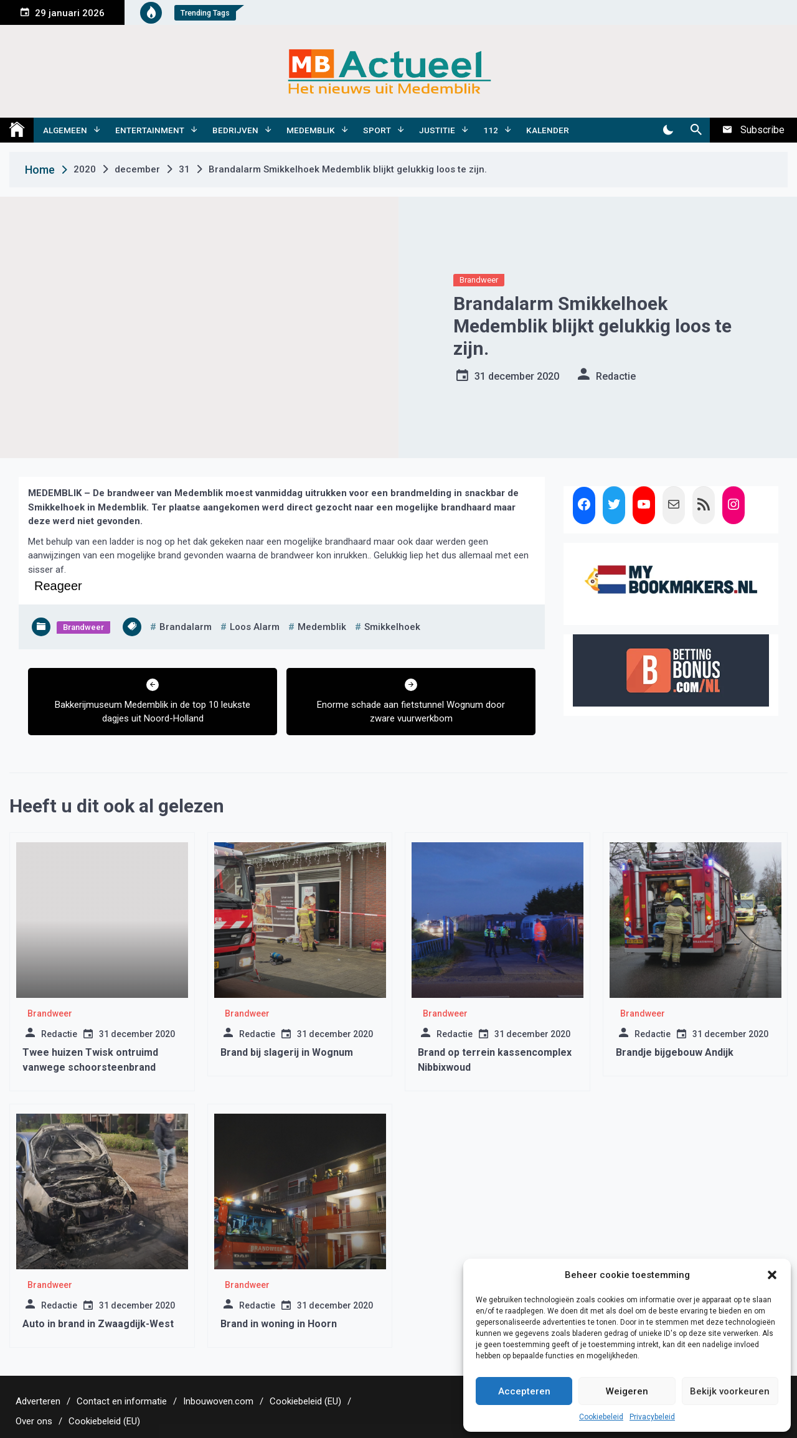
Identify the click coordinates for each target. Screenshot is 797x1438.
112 (490, 130)
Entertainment (149, 130)
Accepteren (524, 1391)
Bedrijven (235, 130)
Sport (377, 130)
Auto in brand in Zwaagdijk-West (98, 1324)
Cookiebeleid (601, 1416)
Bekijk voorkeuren (730, 1391)
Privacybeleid (652, 1416)
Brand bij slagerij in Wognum (286, 1052)
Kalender (547, 130)
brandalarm (185, 626)
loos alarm (255, 626)
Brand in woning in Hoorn (278, 1324)
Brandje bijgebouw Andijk (674, 1052)
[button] (772, 1275)
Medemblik (310, 130)
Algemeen (65, 130)
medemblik (322, 626)
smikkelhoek (392, 626)
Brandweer (479, 279)
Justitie (437, 130)
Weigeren (627, 1391)
